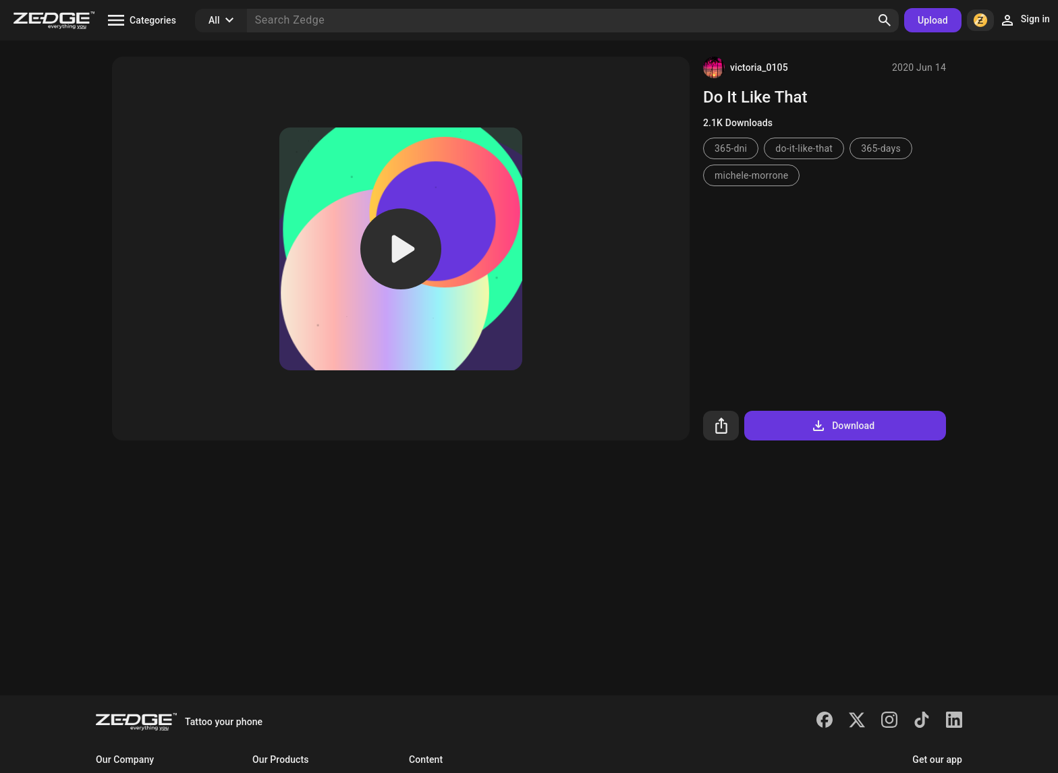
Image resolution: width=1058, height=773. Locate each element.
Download (842, 426)
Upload (933, 20)
